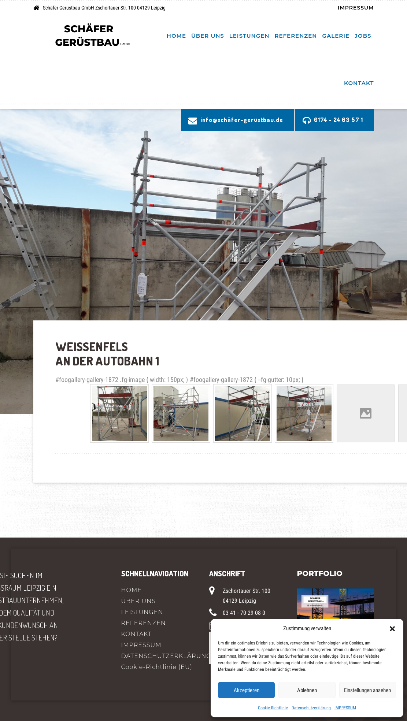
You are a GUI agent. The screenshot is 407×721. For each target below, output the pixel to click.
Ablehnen (307, 690)
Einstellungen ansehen (367, 690)
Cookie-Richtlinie (273, 707)
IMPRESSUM (345, 707)
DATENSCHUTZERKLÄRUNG (159, 656)
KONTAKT (359, 82)
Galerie (335, 35)
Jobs (363, 35)
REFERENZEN (296, 35)
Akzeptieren (246, 690)
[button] (392, 628)
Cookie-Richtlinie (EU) (156, 667)
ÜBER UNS (207, 35)
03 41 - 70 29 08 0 (244, 612)
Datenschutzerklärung (311, 707)
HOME (176, 35)
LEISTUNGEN (249, 35)
